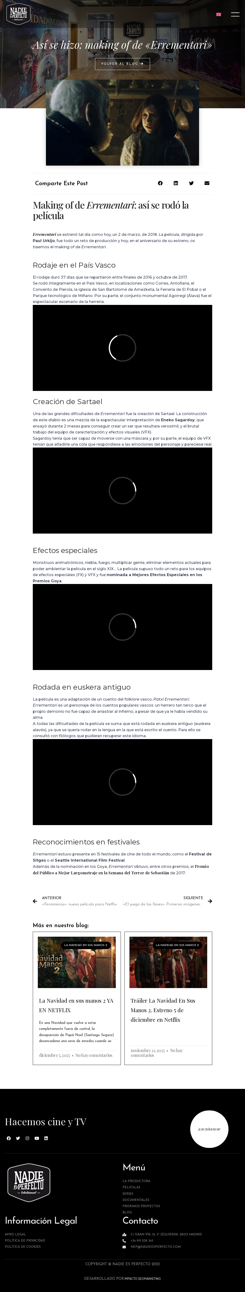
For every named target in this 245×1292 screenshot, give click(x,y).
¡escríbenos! (209, 1129)
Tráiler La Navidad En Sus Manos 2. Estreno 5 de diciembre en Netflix (163, 1010)
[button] (122, 64)
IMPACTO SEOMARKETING (142, 1279)
